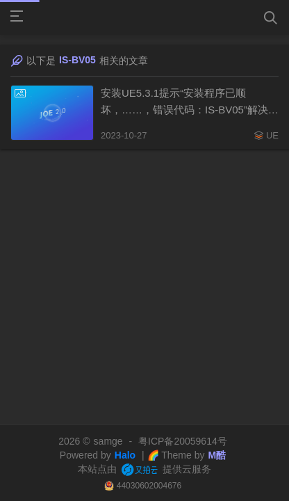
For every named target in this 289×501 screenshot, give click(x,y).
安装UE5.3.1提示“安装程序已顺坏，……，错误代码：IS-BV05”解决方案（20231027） (190, 102)
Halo (125, 455)
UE (272, 135)
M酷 (217, 455)
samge (108, 441)
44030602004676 (149, 486)
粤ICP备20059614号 (182, 441)
